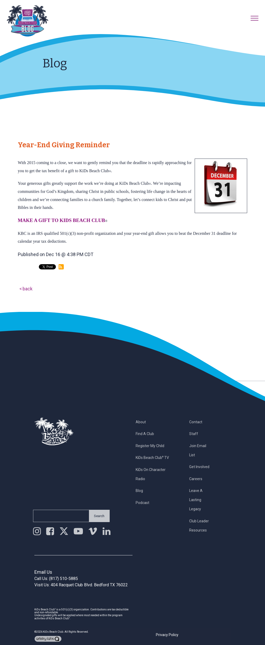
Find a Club (148, 434)
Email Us (43, 572)
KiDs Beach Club (53, 631)
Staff (196, 434)
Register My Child (153, 446)
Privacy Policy (167, 635)
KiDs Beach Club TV (155, 458)
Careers (198, 479)
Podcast (145, 503)
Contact (198, 422)
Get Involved (202, 467)
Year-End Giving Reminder (64, 145)
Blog (142, 491)
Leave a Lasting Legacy (199, 500)
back (28, 288)
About (144, 422)
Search (96, 516)
